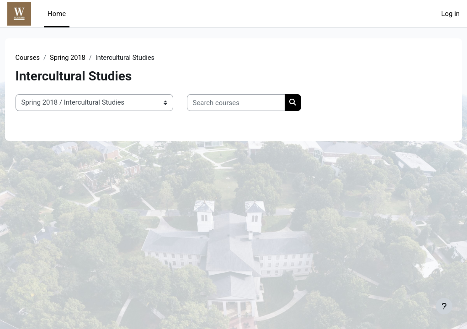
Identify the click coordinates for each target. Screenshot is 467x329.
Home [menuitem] (57, 14)
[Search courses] (253, 103)
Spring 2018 (86, 58)
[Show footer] (444, 306)
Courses (45, 58)
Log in (450, 14)
